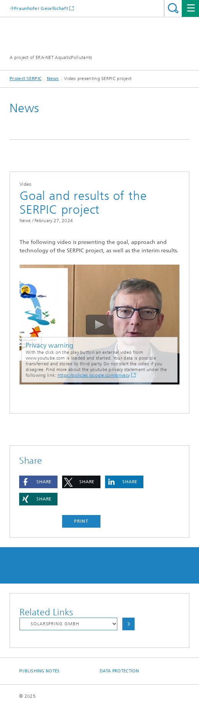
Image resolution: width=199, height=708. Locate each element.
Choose (128, 624)
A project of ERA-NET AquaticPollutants (51, 57)
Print (81, 521)
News (53, 78)
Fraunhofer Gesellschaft (41, 8)
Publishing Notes (39, 671)
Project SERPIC (25, 78)
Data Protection (119, 671)
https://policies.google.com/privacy (94, 375)
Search (173, 8)
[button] (38, 482)
